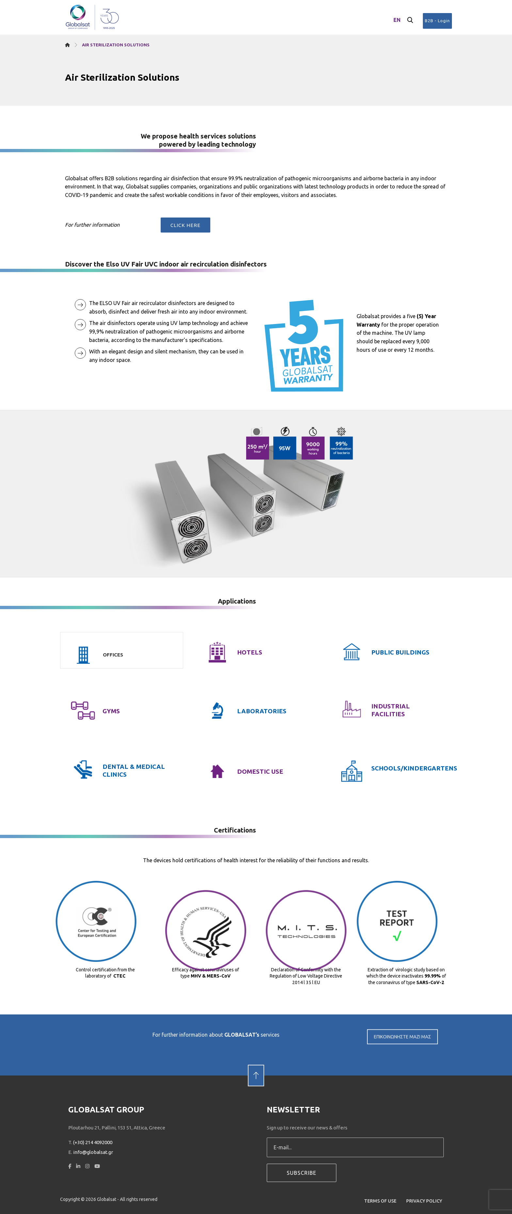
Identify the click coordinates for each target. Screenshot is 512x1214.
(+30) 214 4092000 (92, 1142)
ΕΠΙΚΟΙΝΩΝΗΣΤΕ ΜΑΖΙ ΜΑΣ (402, 1046)
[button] (410, 20)
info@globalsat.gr (93, 1152)
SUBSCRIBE (301, 1173)
